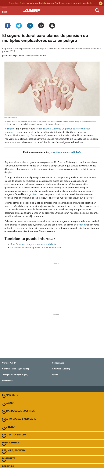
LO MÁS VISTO (52, 396)
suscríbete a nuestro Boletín (66, 152)
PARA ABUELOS (52, 443)
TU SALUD (52, 404)
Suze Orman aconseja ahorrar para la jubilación (33, 244)
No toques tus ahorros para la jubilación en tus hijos (35, 247)
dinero (35, 194)
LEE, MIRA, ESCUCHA (52, 451)
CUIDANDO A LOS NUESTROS (52, 412)
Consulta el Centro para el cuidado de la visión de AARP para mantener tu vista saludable (50, 3)
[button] (11, 10)
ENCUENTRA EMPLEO (52, 435)
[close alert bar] (100, 3)
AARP (21, 55)
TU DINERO (52, 428)
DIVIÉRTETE (52, 459)
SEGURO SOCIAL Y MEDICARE (52, 420)
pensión (81, 224)
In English (9, 128)
